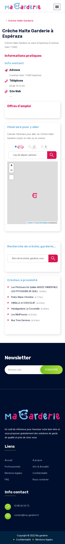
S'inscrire (51, 369)
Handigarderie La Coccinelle (25, 308)
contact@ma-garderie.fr (26, 515)
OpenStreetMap (41, 223)
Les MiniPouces (19, 314)
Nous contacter (41, 479)
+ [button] (11, 165)
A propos (37, 460)
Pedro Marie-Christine (22, 297)
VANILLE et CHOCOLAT (23, 302)
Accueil (8, 460)
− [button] (11, 170)
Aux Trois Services (21, 320)
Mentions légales (13, 473)
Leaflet (29, 223)
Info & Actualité (41, 466)
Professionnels (12, 466)
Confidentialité (40, 473)
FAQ (7, 479)
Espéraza (33, 16)
